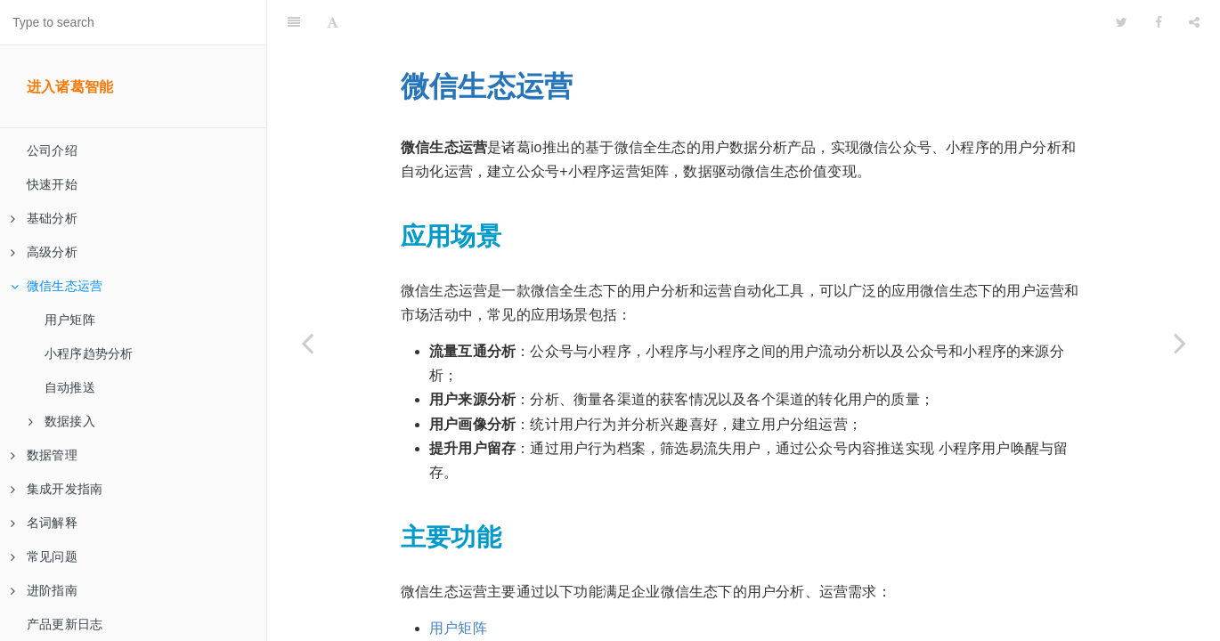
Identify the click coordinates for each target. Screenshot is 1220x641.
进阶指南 (44, 590)
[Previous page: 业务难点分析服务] (307, 343)
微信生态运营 (56, 286)
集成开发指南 (56, 489)
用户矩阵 (70, 319)
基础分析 (44, 218)
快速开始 (52, 184)
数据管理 (44, 455)
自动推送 (70, 387)
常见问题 (44, 556)
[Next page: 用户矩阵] (1180, 343)
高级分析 (44, 252)
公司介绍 (52, 150)
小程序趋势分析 (89, 353)
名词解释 (44, 522)
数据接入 (61, 421)
